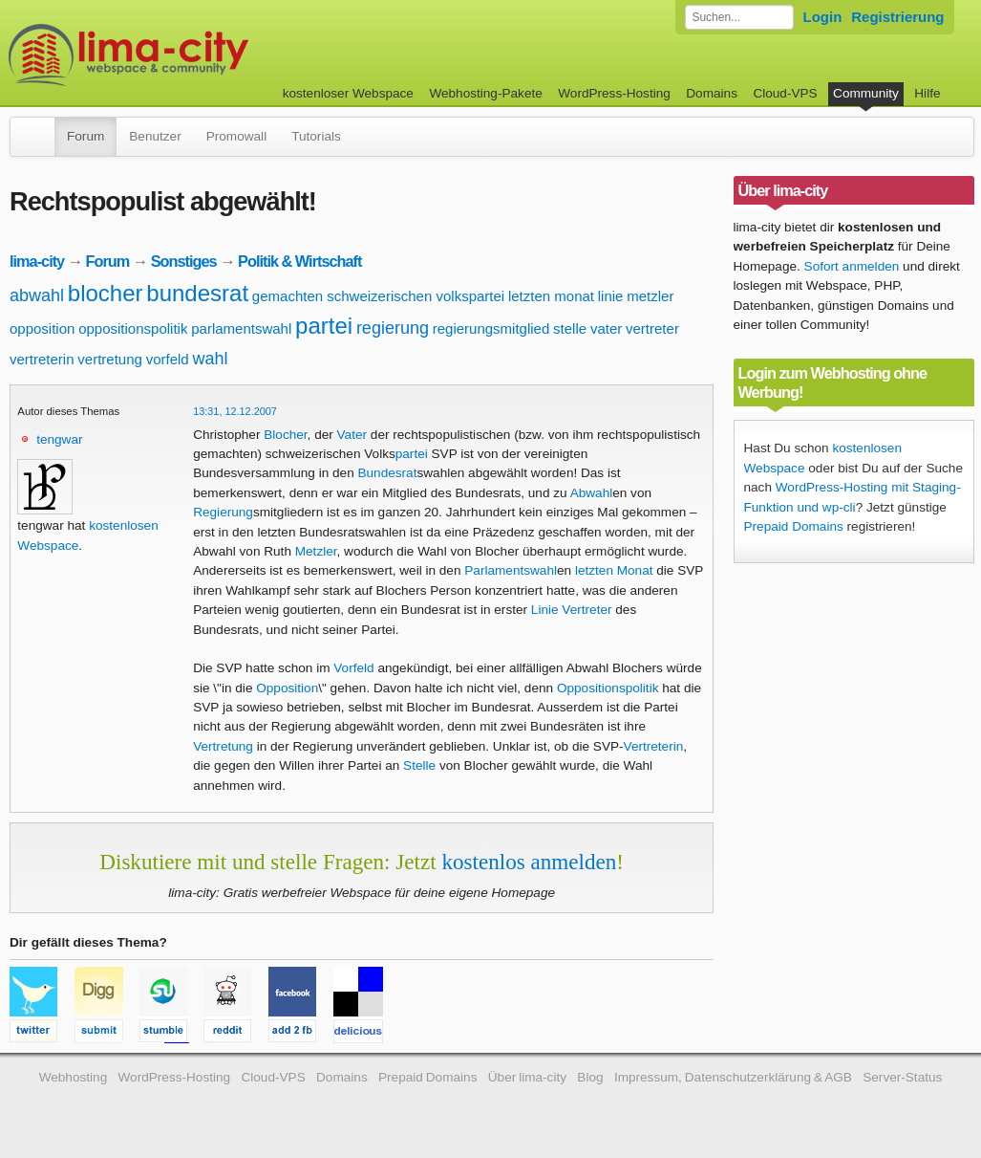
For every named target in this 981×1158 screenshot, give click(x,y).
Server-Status (902, 1077)
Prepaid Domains (793, 526)
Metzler (316, 551)
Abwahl (591, 493)
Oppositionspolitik (608, 688)
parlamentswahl (241, 328)
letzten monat (551, 296)
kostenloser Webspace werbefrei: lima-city (200, 55)
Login (822, 17)
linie (611, 296)
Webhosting (73, 1077)
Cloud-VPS (785, 93)
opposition (42, 328)
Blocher (285, 434)
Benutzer (155, 136)
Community (866, 93)
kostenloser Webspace (348, 93)
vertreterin (42, 359)
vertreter (652, 328)
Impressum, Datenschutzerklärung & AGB (733, 1077)
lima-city (37, 261)
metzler (650, 296)
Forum (85, 136)
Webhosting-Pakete (485, 93)
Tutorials (316, 136)
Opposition (287, 688)
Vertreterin (654, 746)
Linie (545, 609)
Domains (711, 93)
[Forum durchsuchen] (739, 17)
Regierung (223, 512)
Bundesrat (386, 473)
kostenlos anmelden (528, 861)
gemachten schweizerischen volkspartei (378, 296)
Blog (590, 1077)
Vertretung (223, 746)
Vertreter (586, 609)
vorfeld (167, 359)
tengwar (59, 439)
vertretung (109, 359)
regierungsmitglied (491, 328)
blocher (105, 293)
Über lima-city (527, 1077)
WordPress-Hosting (614, 93)
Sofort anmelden (852, 266)
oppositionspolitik (132, 328)
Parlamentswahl (510, 570)
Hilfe (927, 93)
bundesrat (197, 293)
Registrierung (897, 17)
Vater (352, 434)
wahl (209, 358)
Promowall (236, 136)
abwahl (37, 295)
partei (323, 326)
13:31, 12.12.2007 (235, 411)
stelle (569, 328)
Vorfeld (353, 668)
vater (606, 328)
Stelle (419, 765)
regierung (392, 328)
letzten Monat (614, 570)
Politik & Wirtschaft (299, 261)
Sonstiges (184, 261)
